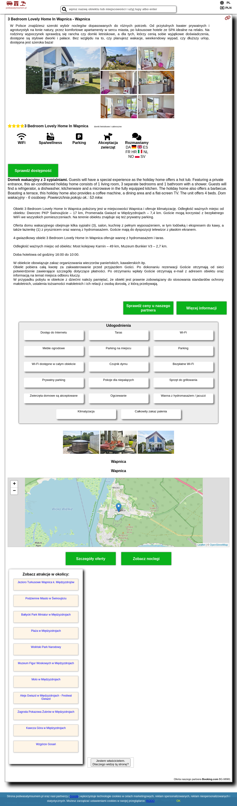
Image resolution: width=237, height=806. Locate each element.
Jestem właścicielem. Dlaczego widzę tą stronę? (111, 762)
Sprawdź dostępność (33, 171)
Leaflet (201, 544)
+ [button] (14, 484)
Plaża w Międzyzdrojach (46, 630)
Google (74, 796)
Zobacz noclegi (146, 559)
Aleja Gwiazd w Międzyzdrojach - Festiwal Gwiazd (46, 697)
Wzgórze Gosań (46, 744)
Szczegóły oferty (90, 559)
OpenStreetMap (219, 544)
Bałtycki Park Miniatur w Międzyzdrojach (46, 614)
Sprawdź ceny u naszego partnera (148, 308)
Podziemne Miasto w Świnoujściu (45, 598)
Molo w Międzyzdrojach (45, 679)
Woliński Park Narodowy (46, 647)
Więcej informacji (201, 308)
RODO (150, 801)
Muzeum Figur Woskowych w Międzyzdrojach (46, 663)
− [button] (14, 491)
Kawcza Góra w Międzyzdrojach (46, 728)
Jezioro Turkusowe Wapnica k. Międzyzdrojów (46, 582)
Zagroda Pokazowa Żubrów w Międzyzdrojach (46, 711)
